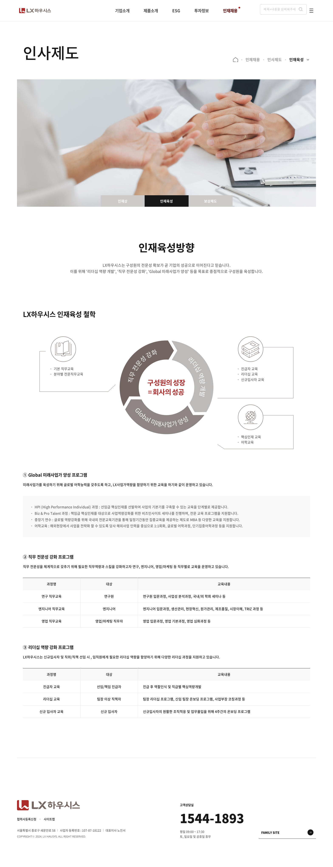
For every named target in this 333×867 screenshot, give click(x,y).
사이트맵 (49, 822)
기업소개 (122, 10)
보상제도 (210, 201)
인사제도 (273, 59)
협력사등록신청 (26, 822)
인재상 (122, 201)
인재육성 (295, 59)
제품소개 (151, 10)
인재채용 (230, 10)
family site (270, 835)
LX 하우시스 (35, 10)
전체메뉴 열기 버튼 (311, 11)
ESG (176, 10)
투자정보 (201, 10)
